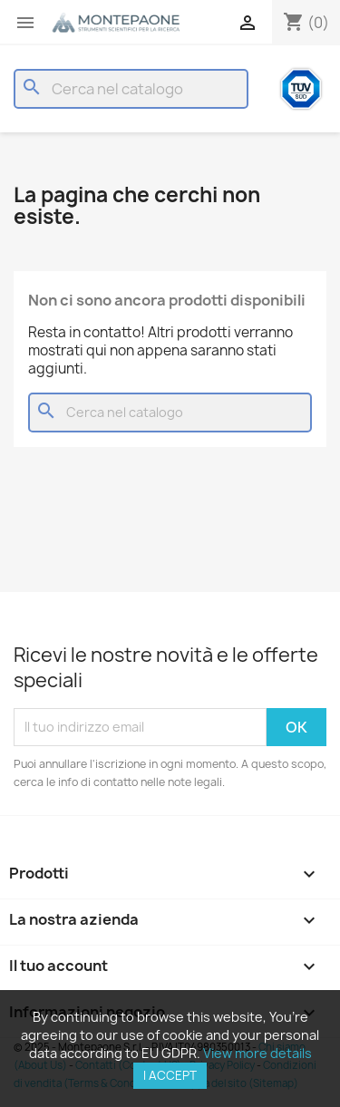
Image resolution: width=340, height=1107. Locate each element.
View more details (257, 1053)
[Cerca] (131, 89)
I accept (170, 1075)
